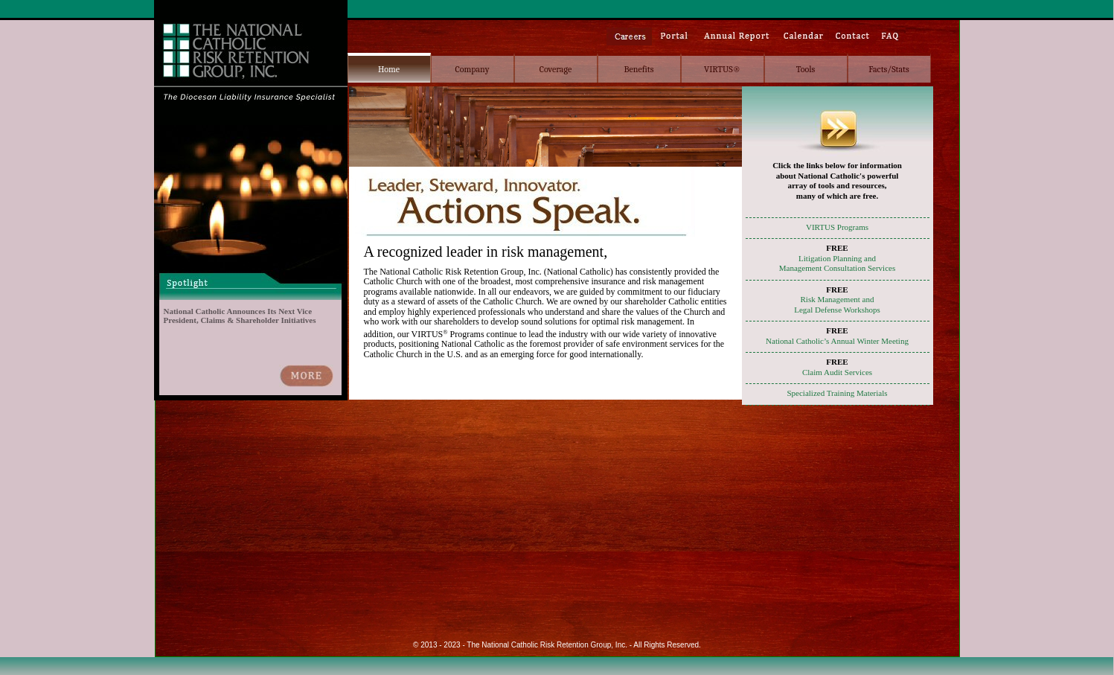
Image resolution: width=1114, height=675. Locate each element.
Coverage (556, 69)
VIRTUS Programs (837, 227)
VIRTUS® (722, 69)
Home (389, 69)
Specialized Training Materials (837, 392)
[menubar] (639, 68)
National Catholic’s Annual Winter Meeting (837, 340)
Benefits (639, 69)
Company (472, 69)
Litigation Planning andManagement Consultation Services (837, 263)
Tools (805, 69)
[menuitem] (389, 68)
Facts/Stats (888, 69)
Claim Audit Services (837, 372)
